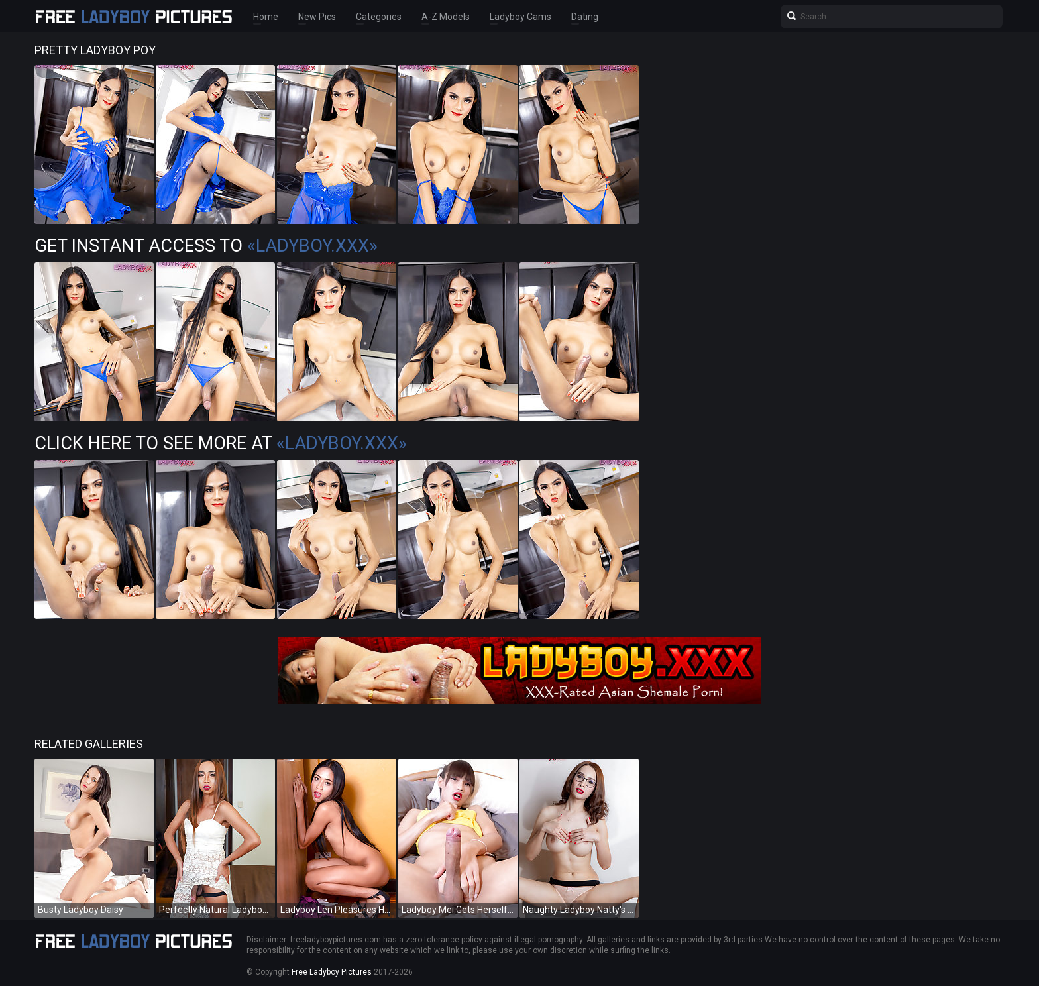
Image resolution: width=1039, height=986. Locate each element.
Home (265, 16)
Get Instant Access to (206, 245)
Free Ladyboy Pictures (332, 972)
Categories (379, 16)
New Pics (317, 16)
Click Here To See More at (220, 443)
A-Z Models (445, 16)
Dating (584, 16)
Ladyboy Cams (520, 16)
